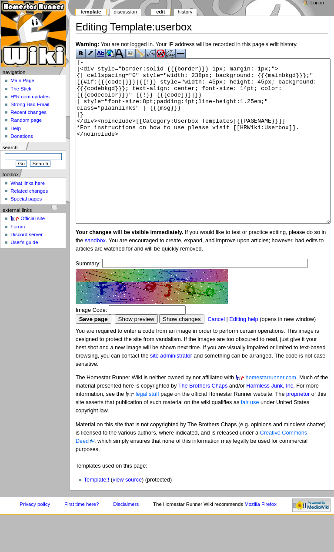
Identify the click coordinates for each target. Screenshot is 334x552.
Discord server (26, 234)
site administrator (171, 388)
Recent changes (28, 112)
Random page (26, 120)
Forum (17, 226)
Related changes (29, 191)
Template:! (97, 512)
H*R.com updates (30, 96)
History (185, 11)
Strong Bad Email (29, 104)
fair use (250, 435)
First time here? (81, 536)
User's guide (24, 242)
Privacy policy (35, 536)
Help (15, 128)
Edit (160, 11)
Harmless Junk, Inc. (270, 418)
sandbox (95, 273)
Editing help (243, 352)
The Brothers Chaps (203, 418)
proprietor (298, 427)
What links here (27, 183)
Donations (21, 136)
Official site (32, 218)
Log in (317, 2)
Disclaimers (126, 536)
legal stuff (147, 427)
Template (90, 11)
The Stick (20, 88)
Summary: (88, 296)
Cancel (216, 352)
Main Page (22, 80)
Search (10, 147)
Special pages (26, 198)
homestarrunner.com (271, 410)
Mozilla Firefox (260, 536)
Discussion (125, 11)
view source (127, 512)
